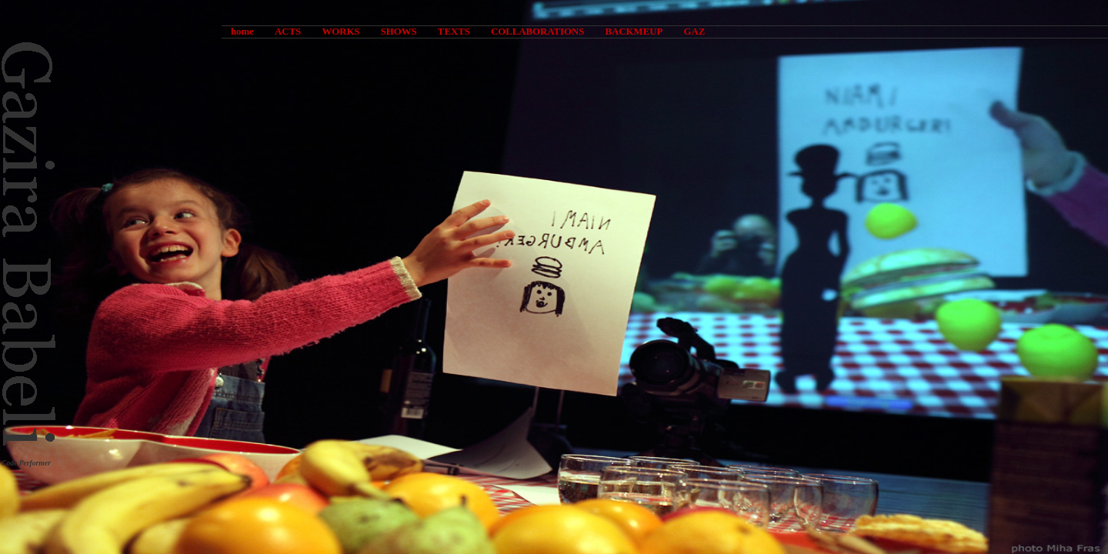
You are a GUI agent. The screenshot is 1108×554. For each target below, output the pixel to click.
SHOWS (399, 31)
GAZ (694, 31)
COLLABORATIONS (537, 31)
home (242, 31)
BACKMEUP (634, 31)
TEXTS (454, 31)
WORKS (340, 31)
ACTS (288, 31)
